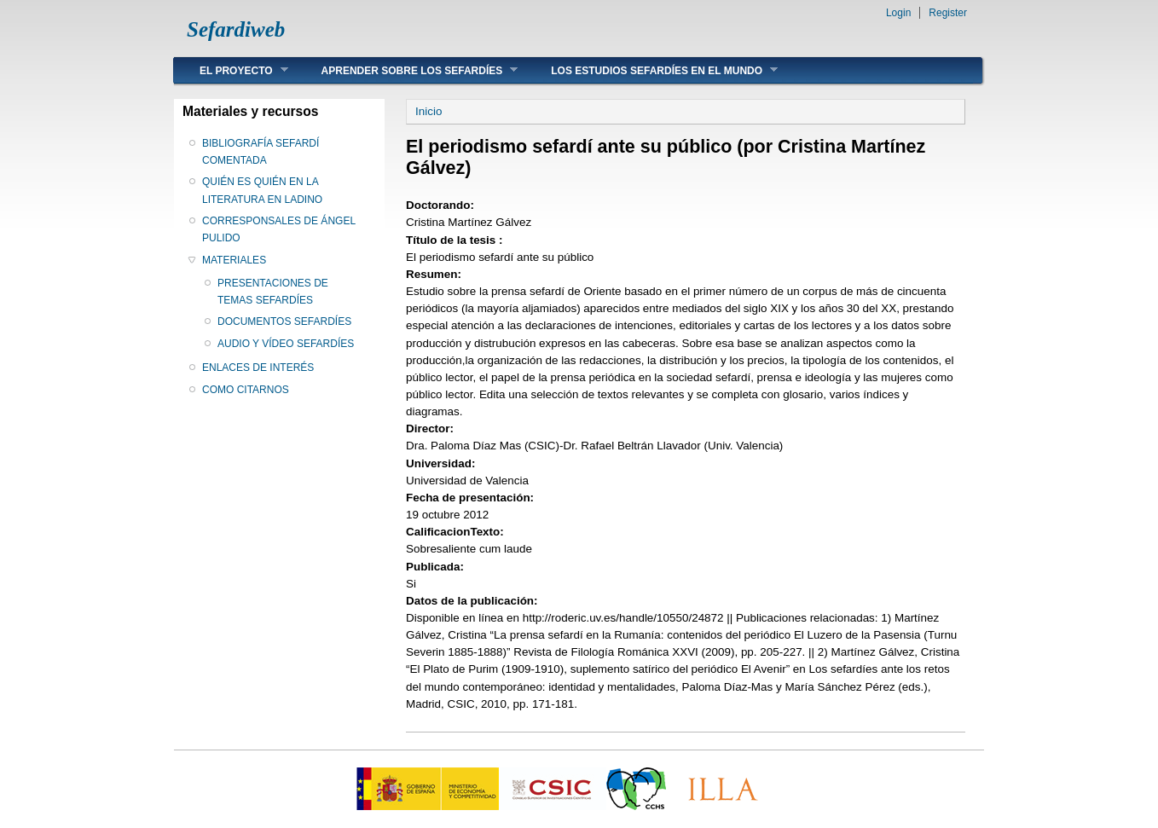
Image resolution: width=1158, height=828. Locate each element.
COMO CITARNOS (245, 390)
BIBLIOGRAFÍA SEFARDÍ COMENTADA (260, 151)
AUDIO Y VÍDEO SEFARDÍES (285, 344)
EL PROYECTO (231, 70)
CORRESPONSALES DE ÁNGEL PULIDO (279, 229)
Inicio (428, 111)
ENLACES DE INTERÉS (258, 367)
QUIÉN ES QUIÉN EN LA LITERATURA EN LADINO (262, 190)
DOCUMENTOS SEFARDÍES (284, 321)
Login (898, 13)
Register (948, 13)
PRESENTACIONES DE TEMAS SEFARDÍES (272, 291)
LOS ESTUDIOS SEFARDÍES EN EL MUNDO (651, 70)
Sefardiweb (236, 29)
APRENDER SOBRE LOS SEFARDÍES (407, 70)
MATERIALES (234, 260)
